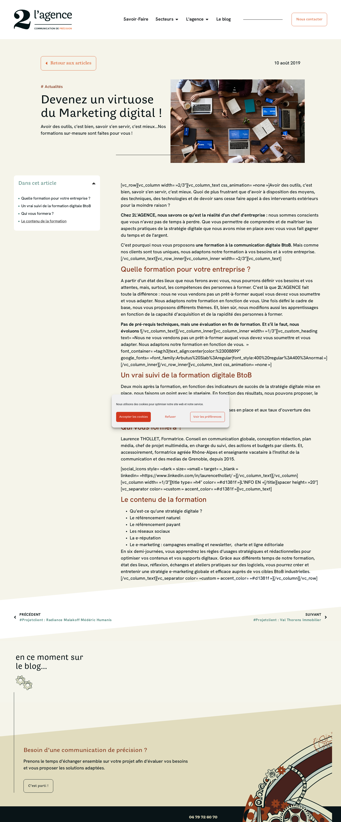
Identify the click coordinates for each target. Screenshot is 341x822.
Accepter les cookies (133, 417)
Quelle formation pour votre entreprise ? (55, 198)
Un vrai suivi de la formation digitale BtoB (56, 206)
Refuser (170, 417)
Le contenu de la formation (43, 221)
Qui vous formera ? (37, 214)
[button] (94, 183)
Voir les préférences (207, 417)
